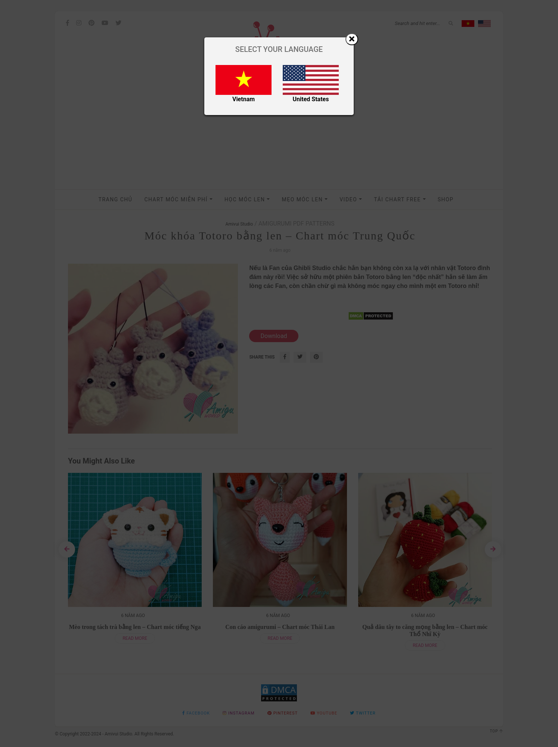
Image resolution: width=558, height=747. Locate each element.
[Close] (351, 39)
